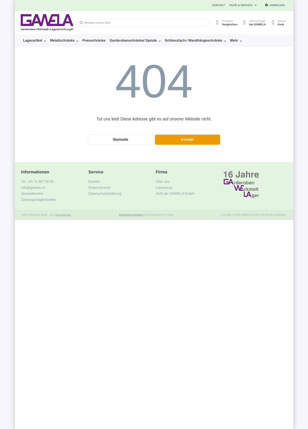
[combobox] (142, 23)
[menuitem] (34, 40)
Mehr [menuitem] (234, 40)
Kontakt (218, 5)
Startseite (120, 139)
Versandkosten (63, 214)
